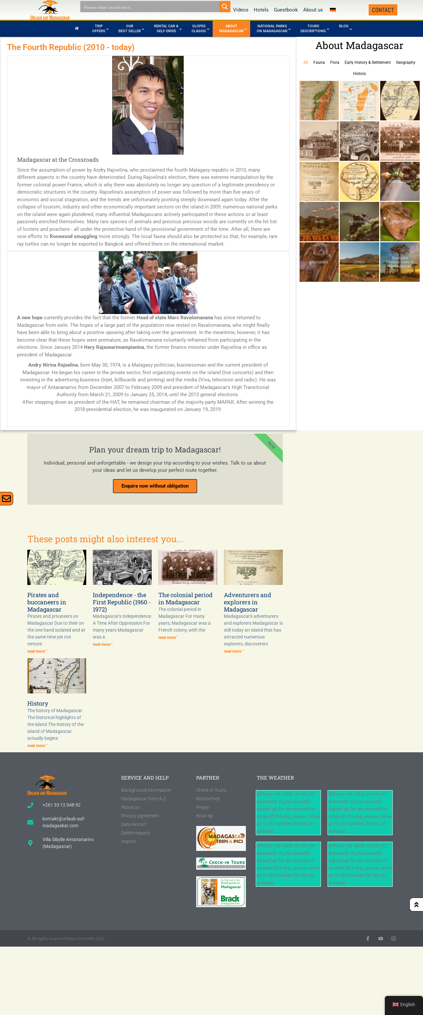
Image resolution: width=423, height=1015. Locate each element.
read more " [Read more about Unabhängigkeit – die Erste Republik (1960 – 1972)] (103, 644)
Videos (241, 10)
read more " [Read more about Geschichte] (37, 745)
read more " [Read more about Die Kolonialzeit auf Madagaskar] (168, 637)
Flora (334, 62)
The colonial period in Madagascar (185, 598)
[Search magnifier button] (224, 6)
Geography (405, 62)
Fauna (319, 62)
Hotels (261, 10)
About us (313, 10)
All (306, 62)
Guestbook (286, 10)
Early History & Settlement (368, 62)
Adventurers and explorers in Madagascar (247, 602)
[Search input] (150, 6)
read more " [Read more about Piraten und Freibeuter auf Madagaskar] (37, 651)
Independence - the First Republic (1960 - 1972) (122, 602)
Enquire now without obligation (155, 486)
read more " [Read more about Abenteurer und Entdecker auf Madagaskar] (234, 651)
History (359, 73)
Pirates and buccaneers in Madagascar (46, 602)
